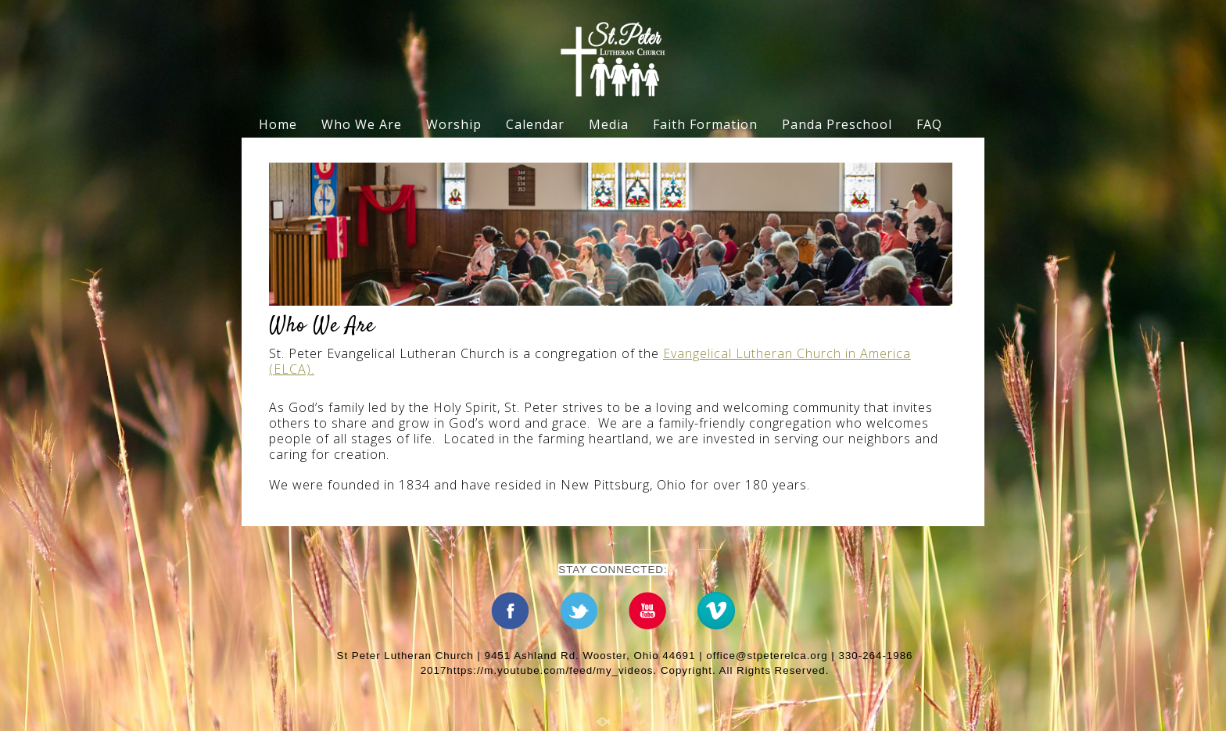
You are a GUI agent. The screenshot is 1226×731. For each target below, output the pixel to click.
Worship (454, 124)
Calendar (535, 124)
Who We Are (361, 124)
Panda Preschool (837, 124)
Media (609, 124)
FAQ (929, 124)
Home (278, 124)
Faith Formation (705, 124)
